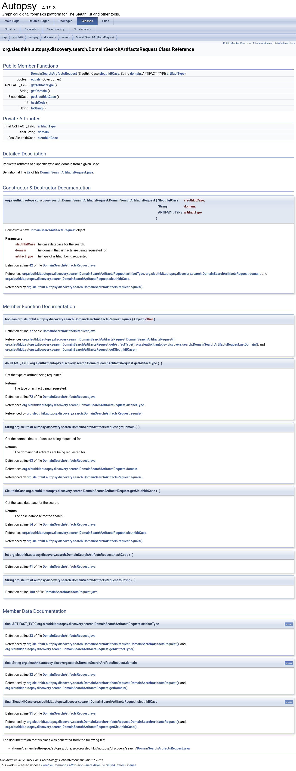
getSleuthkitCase (43, 97)
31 (31, 713)
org (5, 37)
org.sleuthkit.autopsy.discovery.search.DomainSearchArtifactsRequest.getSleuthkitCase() (71, 349)
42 (31, 265)
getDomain (39, 91)
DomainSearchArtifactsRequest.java (66, 172)
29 (29, 172)
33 (31, 636)
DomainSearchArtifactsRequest (95, 37)
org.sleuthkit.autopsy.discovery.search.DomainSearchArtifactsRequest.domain (202, 274)
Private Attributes (262, 43)
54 (31, 524)
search (66, 37)
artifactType (176, 73)
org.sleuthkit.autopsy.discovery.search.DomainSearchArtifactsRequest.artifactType (83, 274)
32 (31, 674)
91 (31, 566)
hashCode (38, 102)
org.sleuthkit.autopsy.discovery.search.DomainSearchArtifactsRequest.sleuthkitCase (67, 279)
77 (31, 331)
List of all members (284, 43)
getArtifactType (42, 85)
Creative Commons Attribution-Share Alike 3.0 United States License (88, 765)
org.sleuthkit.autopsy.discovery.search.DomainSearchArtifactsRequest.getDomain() (197, 344)
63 (31, 460)
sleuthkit (17, 37)
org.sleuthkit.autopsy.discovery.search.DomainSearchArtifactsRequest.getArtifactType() (69, 344)
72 (31, 397)
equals (36, 79)
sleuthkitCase (109, 73)
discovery (50, 37)
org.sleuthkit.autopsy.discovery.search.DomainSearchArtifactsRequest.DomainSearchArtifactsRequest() (98, 339)
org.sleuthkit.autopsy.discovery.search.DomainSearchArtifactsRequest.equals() (84, 287)
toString (37, 108)
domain (135, 73)
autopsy (33, 37)
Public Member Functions (237, 43)
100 (32, 592)
